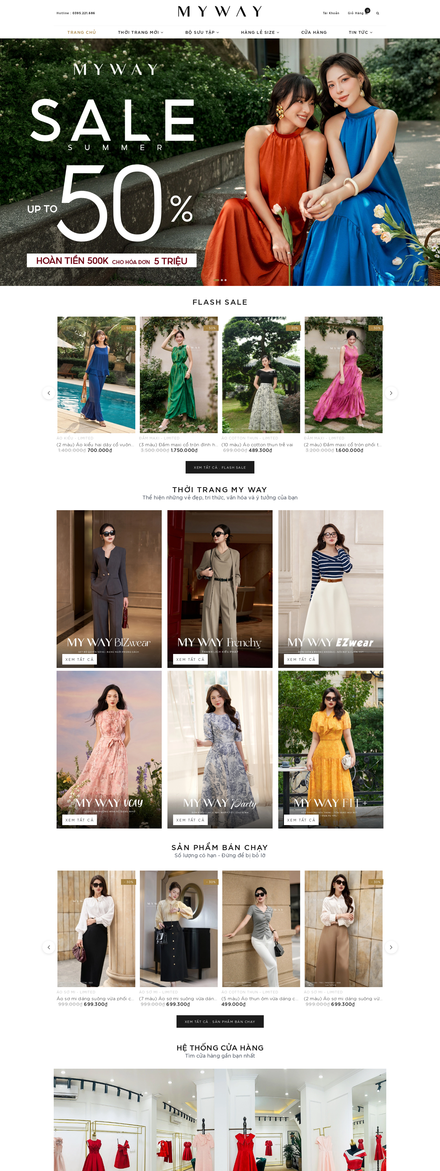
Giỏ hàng (359, 13)
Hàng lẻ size (260, 32)
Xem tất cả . (220, 467)
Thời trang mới (141, 32)
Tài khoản (331, 13)
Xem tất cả (79, 659)
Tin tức (361, 32)
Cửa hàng (314, 32)
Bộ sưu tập (202, 32)
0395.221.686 (83, 13)
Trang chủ (81, 32)
